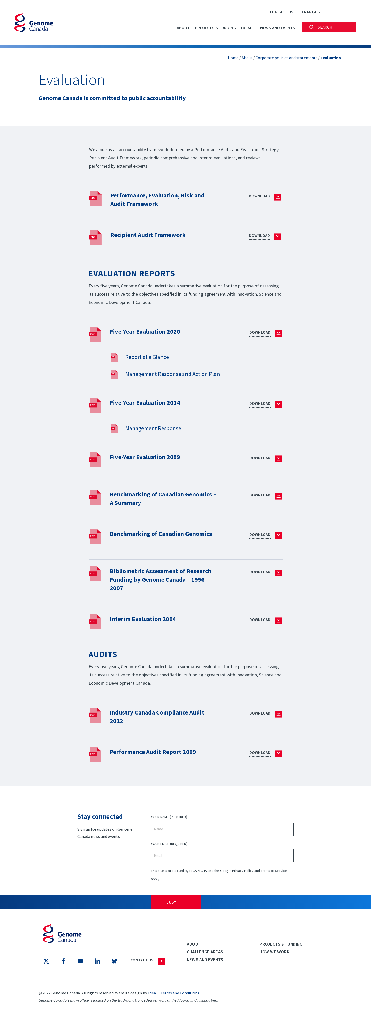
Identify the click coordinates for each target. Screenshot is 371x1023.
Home (233, 57)
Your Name (169, 819)
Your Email (169, 845)
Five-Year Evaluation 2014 (148, 402)
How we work (274, 954)
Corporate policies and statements (286, 57)
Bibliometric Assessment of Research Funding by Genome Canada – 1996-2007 (154, 581)
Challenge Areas (205, 954)
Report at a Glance (147, 356)
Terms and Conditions (180, 995)
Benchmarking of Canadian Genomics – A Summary (150, 498)
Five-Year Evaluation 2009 (148, 456)
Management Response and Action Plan (172, 373)
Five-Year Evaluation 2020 (148, 331)
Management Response (153, 428)
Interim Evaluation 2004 (146, 620)
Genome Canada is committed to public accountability (119, 97)
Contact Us (281, 11)
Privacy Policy (243, 872)
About (183, 27)
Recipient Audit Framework (150, 234)
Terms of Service (274, 872)
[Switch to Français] (311, 11)
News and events (277, 27)
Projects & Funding (215, 27)
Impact (248, 27)
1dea (152, 995)
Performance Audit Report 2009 (157, 753)
